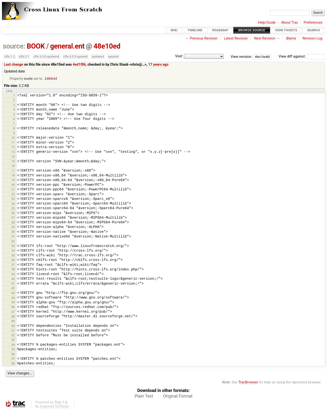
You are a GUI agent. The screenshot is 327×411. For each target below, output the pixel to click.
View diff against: (302, 56)
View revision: (241, 56)
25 (13, 209)
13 (13, 152)
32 (13, 242)
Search (313, 30)
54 (13, 345)
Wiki (174, 30)
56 (13, 354)
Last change (13, 64)
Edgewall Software (54, 407)
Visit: (179, 56)
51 (13, 331)
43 (13, 293)
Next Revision (264, 38)
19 (13, 180)
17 (13, 171)
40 (13, 279)
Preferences (313, 23)
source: (14, 46)
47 (13, 312)
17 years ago (158, 64)
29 (13, 227)
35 (13, 256)
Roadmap (220, 30)
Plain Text (144, 396)
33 (13, 246)
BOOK (36, 46)
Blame (291, 38)
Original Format (178, 396)
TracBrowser (248, 383)
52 (13, 336)
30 (13, 232)
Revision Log (313, 38)
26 (13, 213)
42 (13, 288)
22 (13, 194)
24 (13, 204)
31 (13, 237)
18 (13, 176)
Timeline (195, 30)
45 (13, 303)
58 (13, 364)
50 (13, 326)
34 (13, 251)
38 (13, 270)
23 (13, 199)
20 (13, 185)
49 (13, 321)
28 (13, 223)
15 (13, 162)
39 (13, 275)
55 (13, 350)
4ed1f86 (79, 64)
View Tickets (286, 30)
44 (13, 298)
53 (13, 340)
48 (13, 317)
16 (13, 166)
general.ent (67, 46)
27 (13, 218)
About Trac (289, 23)
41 (13, 284)
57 (13, 359)
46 (13, 307)
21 (13, 190)
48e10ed (107, 46)
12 (13, 147)
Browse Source (251, 30)
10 (13, 138)
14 (13, 157)
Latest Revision (236, 38)
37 (13, 265)
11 (13, 143)
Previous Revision (204, 38)
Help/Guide (266, 23)
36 (13, 260)
